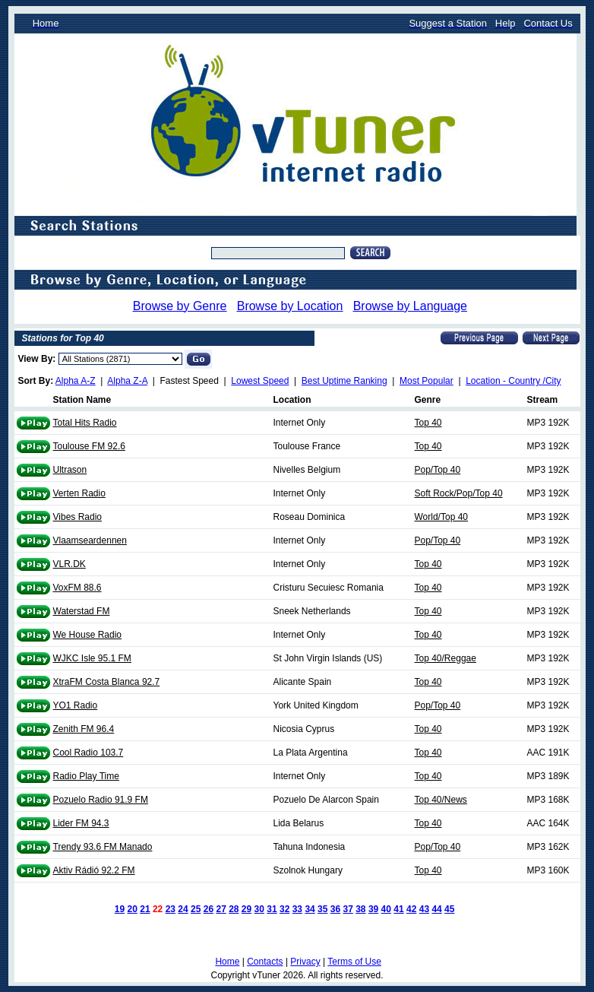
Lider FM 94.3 (81, 823)
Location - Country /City (513, 381)
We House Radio (87, 634)
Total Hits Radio (85, 422)
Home (227, 961)
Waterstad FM (81, 611)
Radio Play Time (86, 776)
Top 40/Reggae (445, 658)
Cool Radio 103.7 (88, 752)
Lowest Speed (260, 381)
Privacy (305, 961)
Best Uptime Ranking (344, 381)
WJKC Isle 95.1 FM (92, 658)
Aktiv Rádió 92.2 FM (94, 870)
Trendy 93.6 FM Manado (103, 846)
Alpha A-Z (75, 381)
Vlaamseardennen (90, 540)
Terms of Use (354, 961)
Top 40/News (441, 799)
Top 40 (428, 422)
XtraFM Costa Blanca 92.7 (106, 682)
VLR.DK (69, 564)
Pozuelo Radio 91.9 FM (100, 799)
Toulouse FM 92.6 (89, 446)
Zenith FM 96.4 (84, 729)
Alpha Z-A (127, 381)
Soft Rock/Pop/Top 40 (459, 493)
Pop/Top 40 (438, 469)
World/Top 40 (441, 517)
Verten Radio (79, 493)
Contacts (265, 961)
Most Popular (426, 381)
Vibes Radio (78, 517)
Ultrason (70, 469)
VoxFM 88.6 (77, 587)
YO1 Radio (75, 705)
